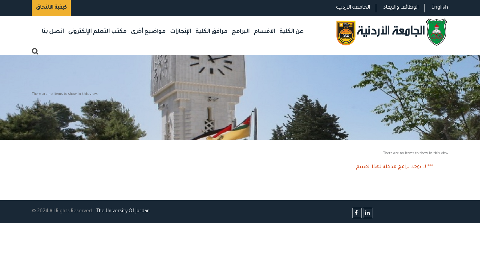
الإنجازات (180, 32)
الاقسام (264, 32)
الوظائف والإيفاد (400, 7)
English (440, 7)
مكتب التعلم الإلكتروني (97, 32)
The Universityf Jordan (123, 211)
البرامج (240, 32)
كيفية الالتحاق (51, 7)
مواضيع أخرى (148, 32)
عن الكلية (291, 32)
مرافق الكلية (211, 32)
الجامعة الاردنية (353, 7)
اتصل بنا (53, 32)
